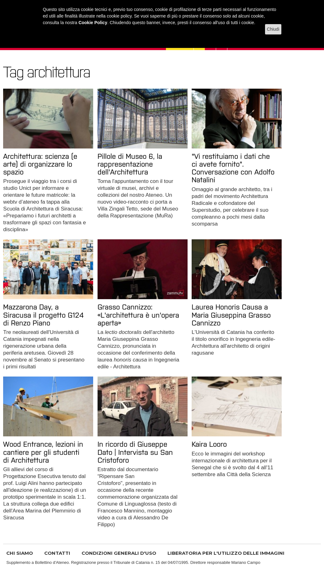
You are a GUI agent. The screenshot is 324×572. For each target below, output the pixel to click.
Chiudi (273, 29)
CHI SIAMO (19, 553)
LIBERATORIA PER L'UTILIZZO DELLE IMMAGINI (225, 553)
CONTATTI (57, 553)
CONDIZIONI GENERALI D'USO (119, 553)
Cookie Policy (92, 22)
